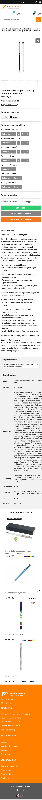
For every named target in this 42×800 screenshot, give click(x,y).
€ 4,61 (9, 681)
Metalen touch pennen (30, 29)
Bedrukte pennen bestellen (11, 726)
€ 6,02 (9, 556)
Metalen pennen (14, 29)
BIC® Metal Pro (11, 676)
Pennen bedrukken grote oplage (13, 718)
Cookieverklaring (7, 771)
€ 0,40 (9, 598)
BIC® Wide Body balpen (14, 635)
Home (3, 29)
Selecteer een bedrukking (13, 125)
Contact (4, 742)
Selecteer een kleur (10, 112)
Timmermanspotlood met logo (12, 722)
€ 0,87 (9, 640)
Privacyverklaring (7, 775)
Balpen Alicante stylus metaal (16, 593)
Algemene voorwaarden (10, 767)
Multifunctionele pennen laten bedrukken (16, 714)
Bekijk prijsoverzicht (9, 105)
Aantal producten (9, 195)
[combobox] (18, 19)
